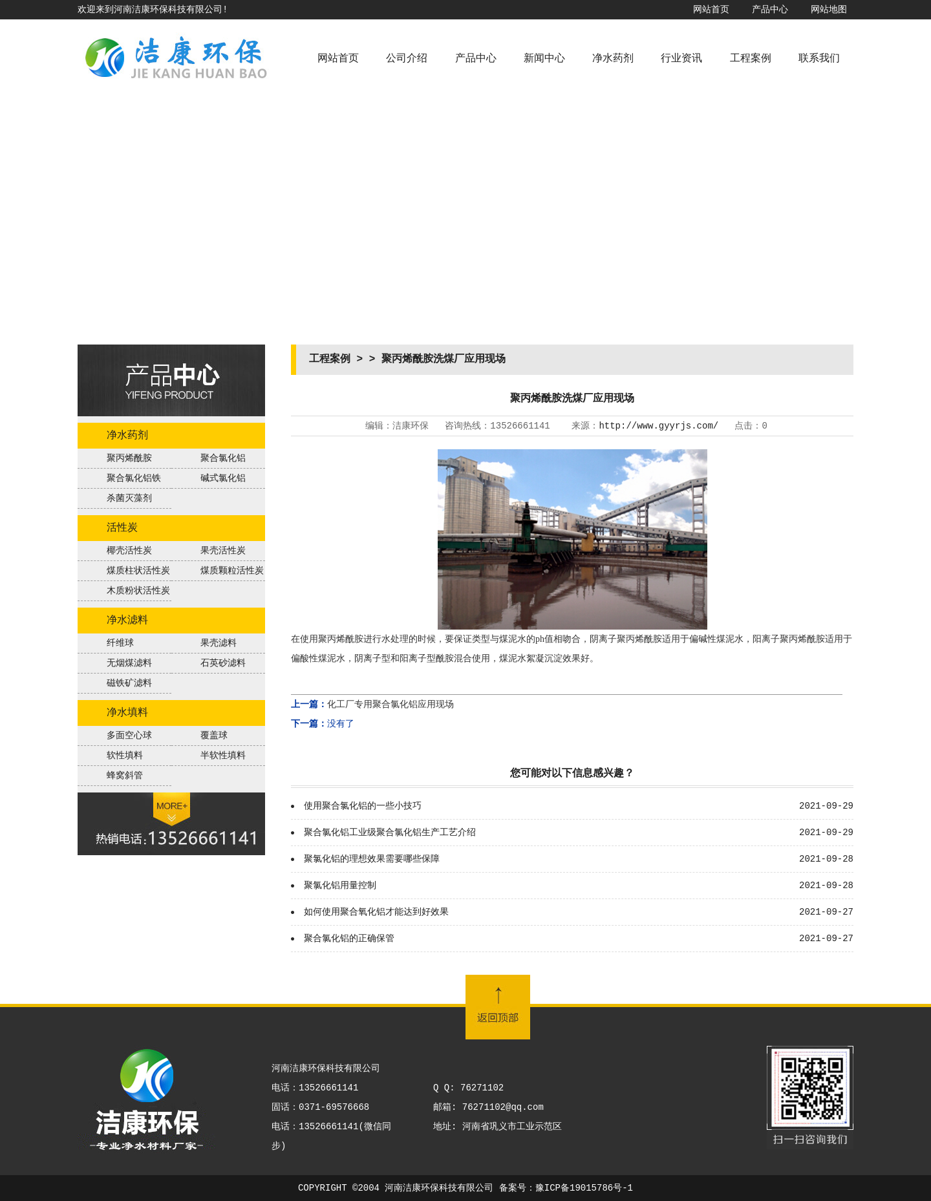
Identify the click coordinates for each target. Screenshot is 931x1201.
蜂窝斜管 (125, 776)
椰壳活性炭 (129, 551)
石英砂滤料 (223, 663)
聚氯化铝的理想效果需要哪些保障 (372, 859)
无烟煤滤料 (129, 663)
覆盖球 (214, 735)
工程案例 (750, 59)
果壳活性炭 (223, 551)
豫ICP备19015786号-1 (584, 1188)
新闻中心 (544, 59)
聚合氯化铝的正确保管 (349, 938)
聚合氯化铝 (223, 458)
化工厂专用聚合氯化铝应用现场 (390, 704)
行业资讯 (681, 59)
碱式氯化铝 (223, 478)
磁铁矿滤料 (129, 683)
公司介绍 (406, 59)
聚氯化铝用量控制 (340, 885)
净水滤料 (127, 620)
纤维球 (120, 643)
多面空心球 (129, 735)
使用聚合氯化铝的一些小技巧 (363, 806)
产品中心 (770, 10)
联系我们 (819, 59)
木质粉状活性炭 (138, 591)
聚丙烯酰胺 (129, 458)
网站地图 (829, 10)
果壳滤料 (218, 643)
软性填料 (125, 755)
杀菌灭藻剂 (129, 498)
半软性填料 (223, 755)
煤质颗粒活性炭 (232, 571)
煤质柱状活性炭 (138, 571)
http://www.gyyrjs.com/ (658, 426)
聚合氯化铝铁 (134, 478)
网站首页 (711, 10)
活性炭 (122, 528)
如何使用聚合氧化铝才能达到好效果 (376, 912)
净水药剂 (613, 59)
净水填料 (127, 713)
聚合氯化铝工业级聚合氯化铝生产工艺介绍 (390, 832)
